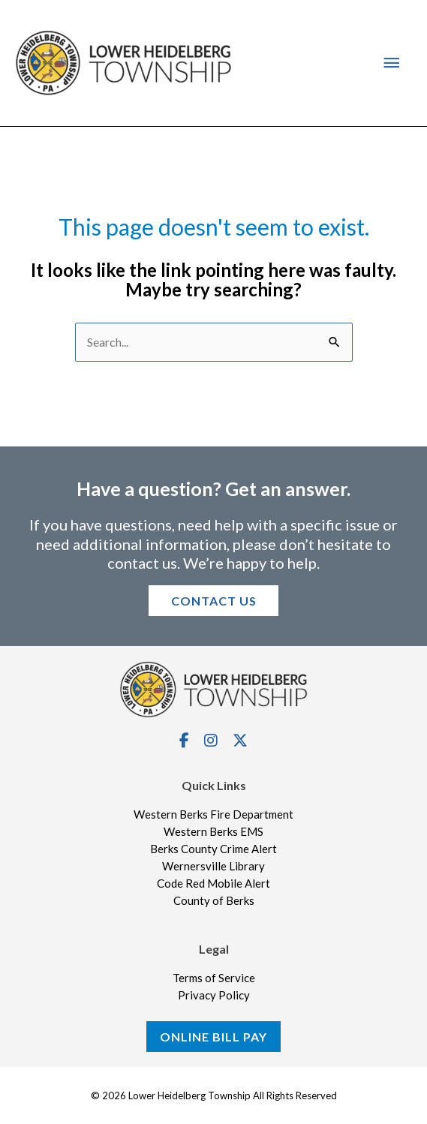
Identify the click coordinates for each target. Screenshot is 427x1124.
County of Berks (213, 901)
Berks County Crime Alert (213, 849)
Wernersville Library (213, 867)
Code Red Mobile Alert (213, 884)
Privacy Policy (214, 996)
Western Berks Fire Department (213, 815)
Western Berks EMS (213, 832)
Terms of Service (214, 978)
